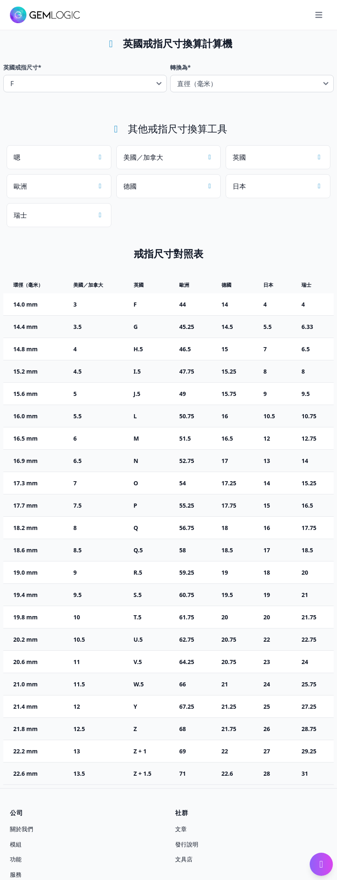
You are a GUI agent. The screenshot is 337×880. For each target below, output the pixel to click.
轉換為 (180, 67)
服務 (16, 874)
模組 (16, 844)
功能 (16, 859)
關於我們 (21, 829)
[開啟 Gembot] (321, 864)
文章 (181, 829)
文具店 (184, 859)
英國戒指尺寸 (22, 67)
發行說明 (186, 844)
